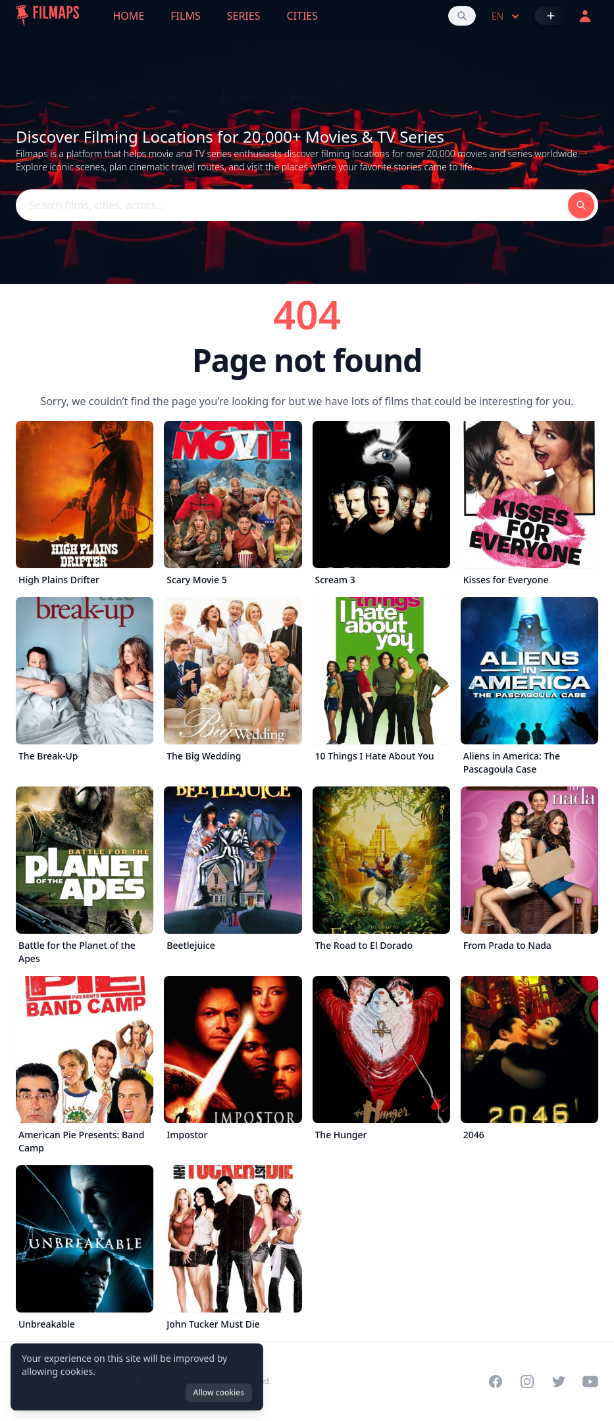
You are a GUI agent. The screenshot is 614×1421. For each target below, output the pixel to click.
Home (129, 16)
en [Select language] (507, 16)
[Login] (585, 16)
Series (244, 16)
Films (185, 16)
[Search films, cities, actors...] (462, 16)
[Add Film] (551, 16)
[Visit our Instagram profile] (527, 1381)
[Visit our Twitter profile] (559, 1381)
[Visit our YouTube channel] (590, 1381)
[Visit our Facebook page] (495, 1381)
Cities (302, 16)
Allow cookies (218, 1392)
